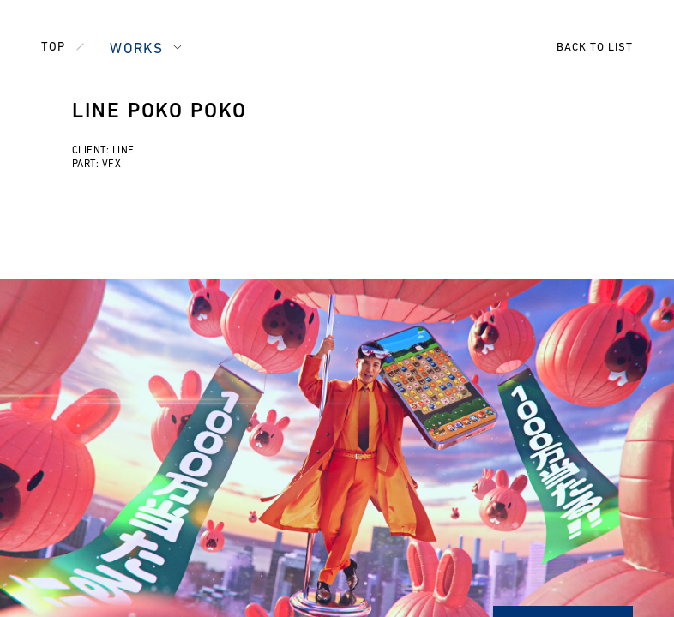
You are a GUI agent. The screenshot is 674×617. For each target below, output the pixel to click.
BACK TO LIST (595, 47)
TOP (53, 47)
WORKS (136, 49)
